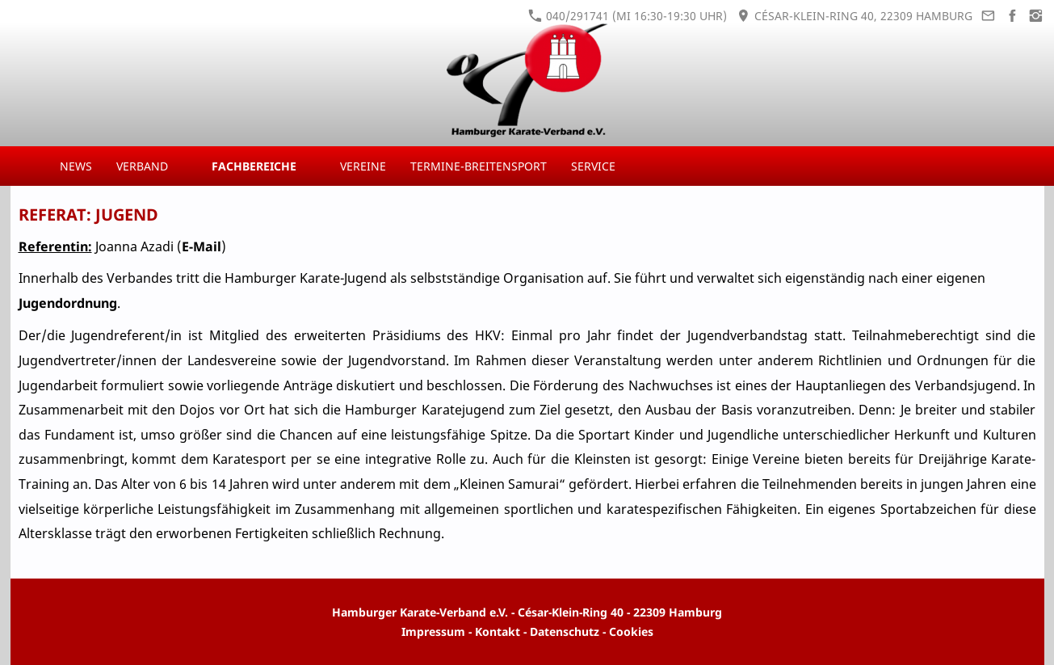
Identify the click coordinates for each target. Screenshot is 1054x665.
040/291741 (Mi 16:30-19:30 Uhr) (627, 15)
